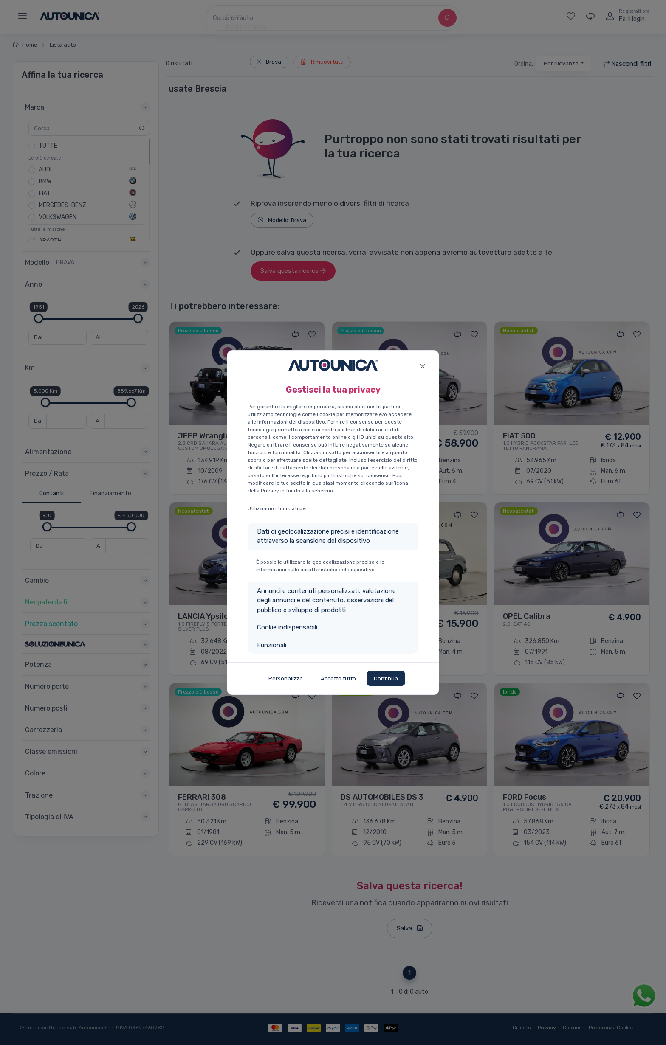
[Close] (422, 365)
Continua (386, 678)
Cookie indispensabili (287, 627)
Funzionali (271, 645)
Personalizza (285, 678)
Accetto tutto (338, 678)
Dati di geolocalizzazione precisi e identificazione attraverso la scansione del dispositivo (328, 536)
